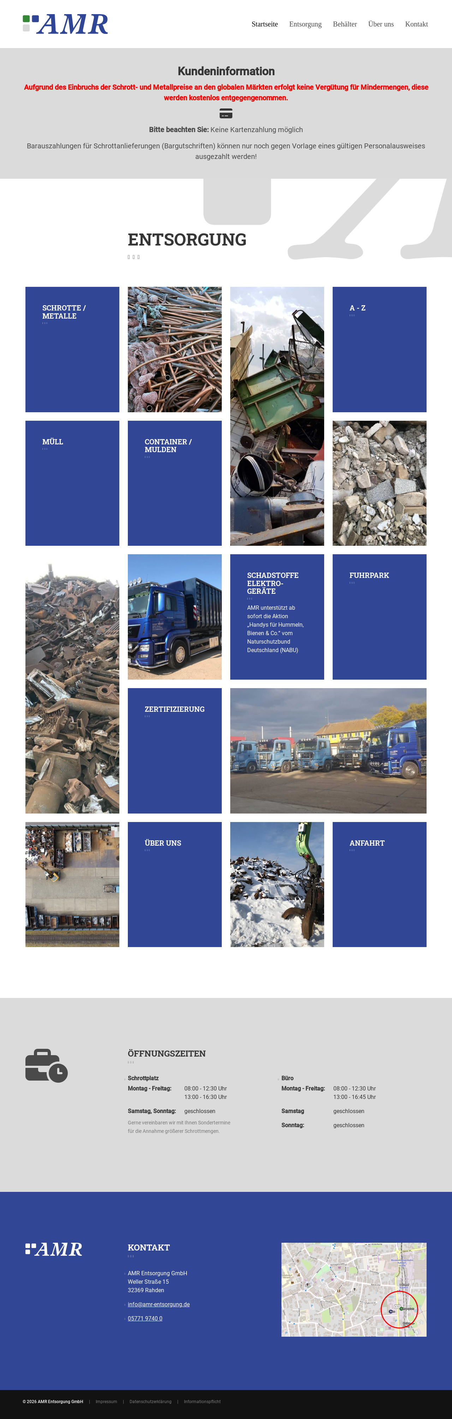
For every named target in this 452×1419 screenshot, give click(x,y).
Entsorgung (305, 24)
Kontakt (416, 24)
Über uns (381, 24)
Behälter (345, 24)
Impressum (106, 1401)
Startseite (265, 24)
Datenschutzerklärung (151, 1401)
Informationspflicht (202, 1401)
